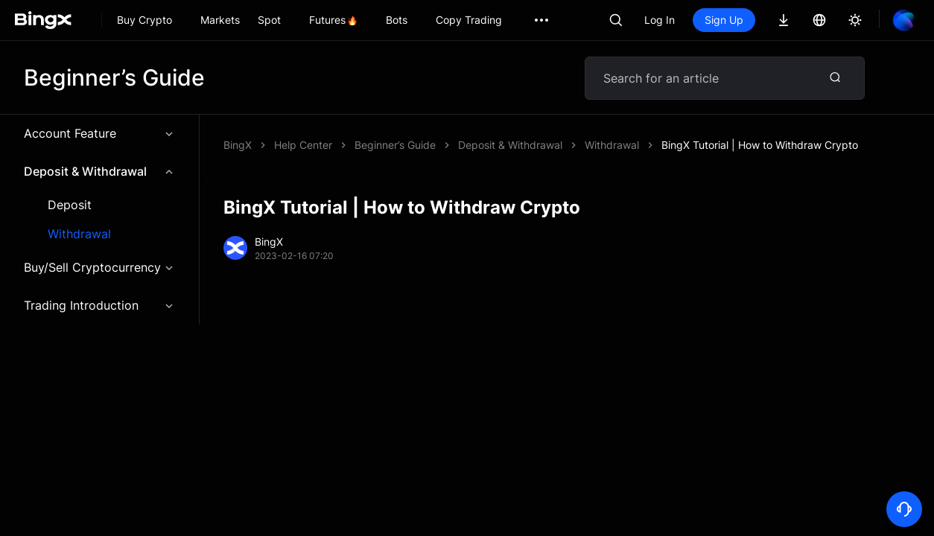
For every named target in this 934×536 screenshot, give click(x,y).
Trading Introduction (99, 305)
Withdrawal (79, 234)
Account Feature (99, 133)
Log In (659, 19)
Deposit (70, 205)
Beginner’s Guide (395, 144)
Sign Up (724, 19)
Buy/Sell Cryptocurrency (99, 267)
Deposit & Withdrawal (99, 171)
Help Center (303, 144)
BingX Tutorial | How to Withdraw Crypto (759, 144)
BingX (237, 144)
